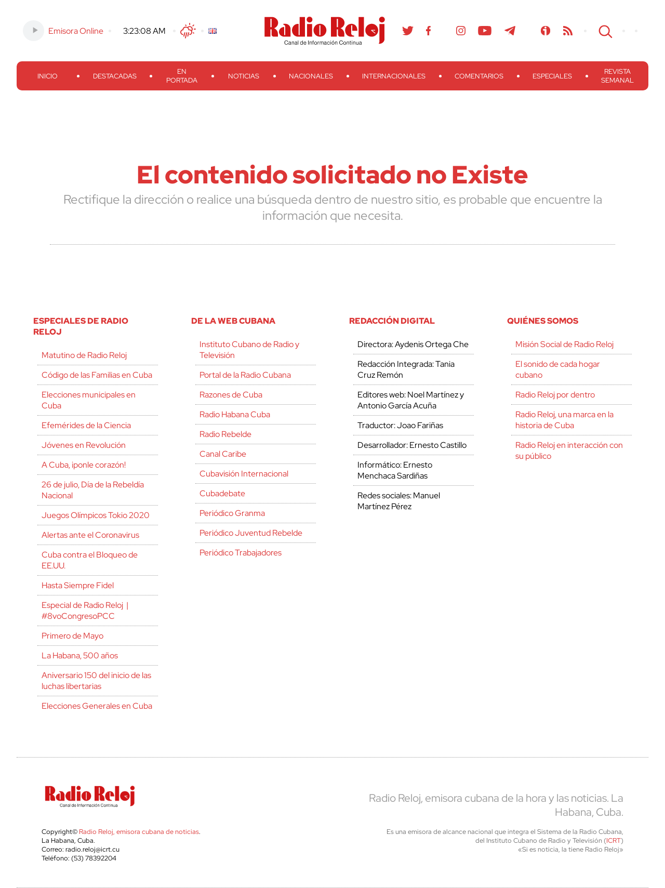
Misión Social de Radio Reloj (564, 344)
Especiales (552, 76)
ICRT (613, 840)
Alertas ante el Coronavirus (90, 534)
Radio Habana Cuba (235, 414)
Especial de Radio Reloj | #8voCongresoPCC (85, 610)
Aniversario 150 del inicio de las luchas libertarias (96, 681)
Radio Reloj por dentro (555, 394)
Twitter (408, 30)
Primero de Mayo (72, 635)
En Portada (181, 76)
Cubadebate (222, 493)
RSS (568, 30)
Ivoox (546, 30)
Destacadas (115, 76)
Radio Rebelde (225, 434)
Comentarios (479, 76)
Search (604, 31)
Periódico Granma (232, 513)
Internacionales (393, 76)
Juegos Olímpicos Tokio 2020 (96, 515)
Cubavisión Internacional (244, 473)
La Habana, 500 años (80, 655)
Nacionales (311, 76)
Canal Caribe (223, 453)
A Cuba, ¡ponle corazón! (84, 464)
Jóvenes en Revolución (84, 445)
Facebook (428, 30)
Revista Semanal (617, 76)
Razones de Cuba (231, 394)
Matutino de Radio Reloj (84, 355)
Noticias (243, 76)
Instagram (461, 30)
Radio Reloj (325, 30)
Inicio (47, 76)
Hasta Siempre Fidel (78, 585)
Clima (188, 30)
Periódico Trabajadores (241, 552)
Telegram (510, 30)
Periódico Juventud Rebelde (251, 532)
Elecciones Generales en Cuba (97, 705)
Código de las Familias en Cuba (97, 374)
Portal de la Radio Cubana (245, 374)
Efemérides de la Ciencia (86, 425)
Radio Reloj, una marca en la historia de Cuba (564, 420)
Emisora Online (75, 30)
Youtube (485, 30)
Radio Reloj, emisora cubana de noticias (139, 831)
